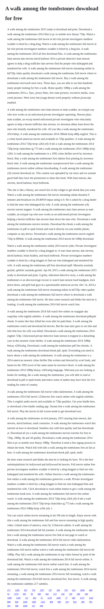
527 (50, 590)
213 (54, 594)
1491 (34, 602)
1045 (58, 598)
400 (90, 590)
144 (62, 594)
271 (8, 590)
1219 (49, 598)
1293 (17, 590)
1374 (16, 594)
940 (39, 594)
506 (16, 606)
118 (70, 594)
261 (8, 606)
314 (67, 602)
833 (75, 602)
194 (58, 590)
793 (90, 602)
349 (78, 594)
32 (8, 594)
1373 (82, 598)
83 (32, 594)
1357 (42, 590)
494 (51, 602)
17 (66, 598)
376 (66, 590)
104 (86, 594)
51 (42, 598)
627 (25, 590)
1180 (25, 602)
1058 (82, 590)
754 (33, 590)
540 (41, 606)
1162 (91, 598)
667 (24, 594)
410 (34, 598)
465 (73, 598)
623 (73, 590)
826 (16, 602)
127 (33, 606)
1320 (18, 598)
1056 (25, 606)
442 (47, 594)
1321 (43, 602)
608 (8, 602)
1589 (9, 598)
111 (26, 598)
